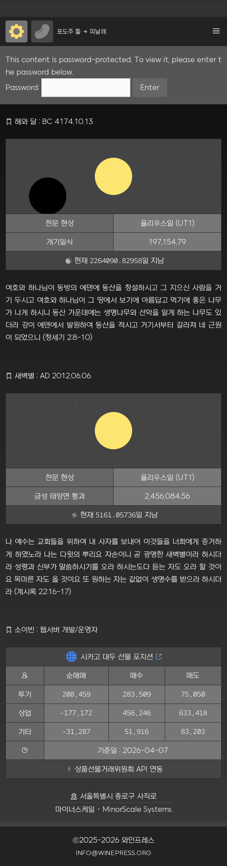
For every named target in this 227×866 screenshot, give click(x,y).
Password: (67, 87)
